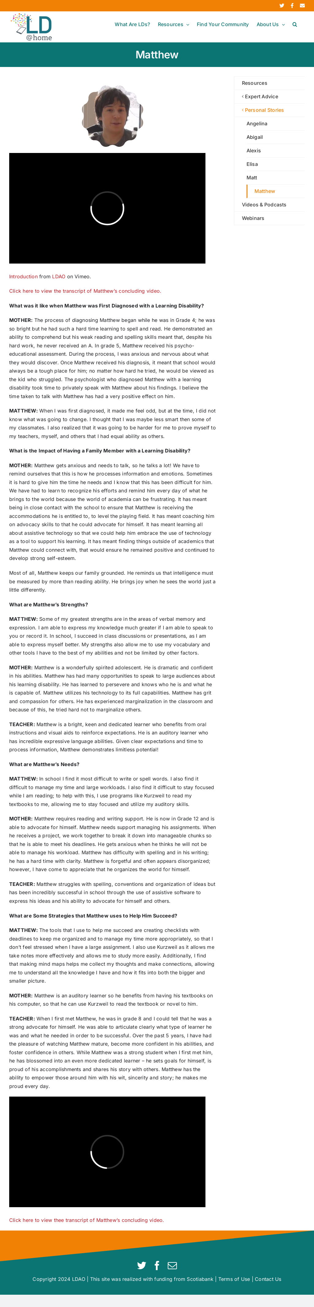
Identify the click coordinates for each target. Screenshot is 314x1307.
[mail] (172, 1265)
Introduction (23, 276)
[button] (295, 24)
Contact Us (268, 1279)
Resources (254, 83)
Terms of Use (234, 1279)
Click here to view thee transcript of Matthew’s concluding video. (86, 1220)
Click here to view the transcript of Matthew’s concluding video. (85, 291)
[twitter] (141, 1265)
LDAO (58, 276)
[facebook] (157, 1265)
